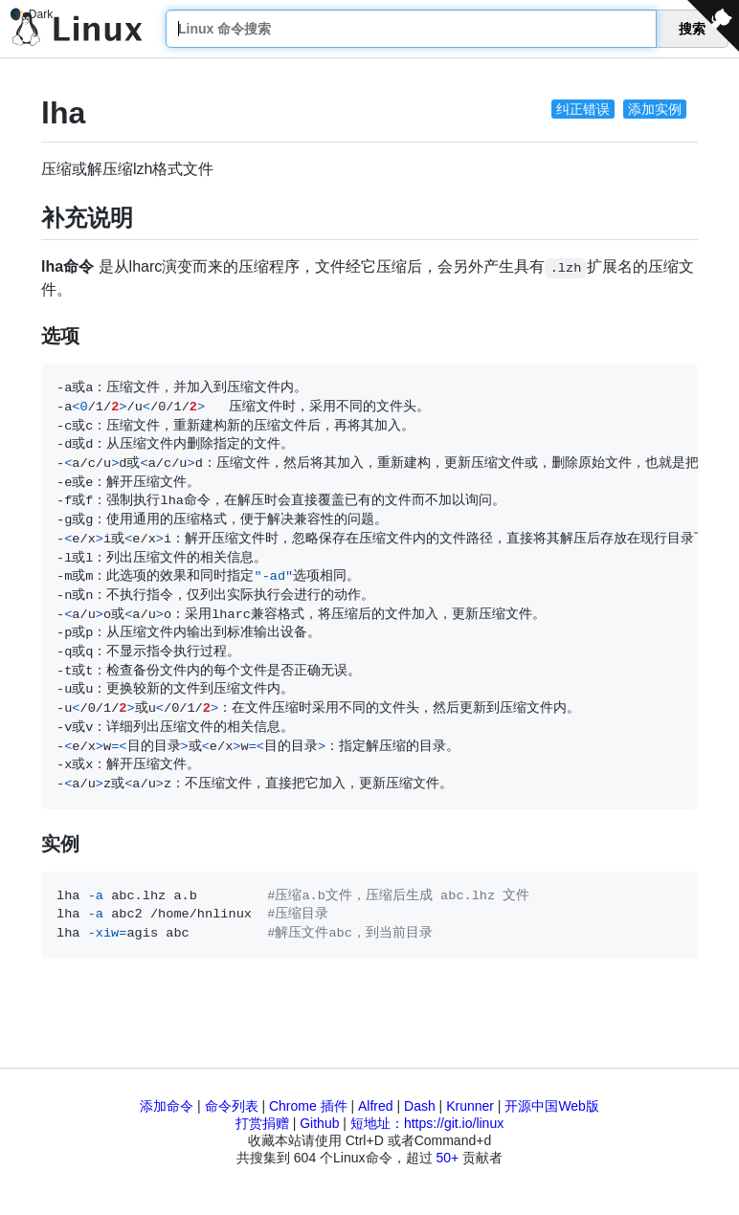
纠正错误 (583, 109)
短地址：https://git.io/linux (427, 1123)
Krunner (470, 1106)
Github (319, 1123)
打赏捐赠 (262, 1123)
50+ (447, 1157)
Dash (420, 1106)
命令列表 (231, 1106)
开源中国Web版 (551, 1106)
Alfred (375, 1106)
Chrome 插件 (308, 1106)
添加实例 (655, 109)
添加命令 (166, 1106)
